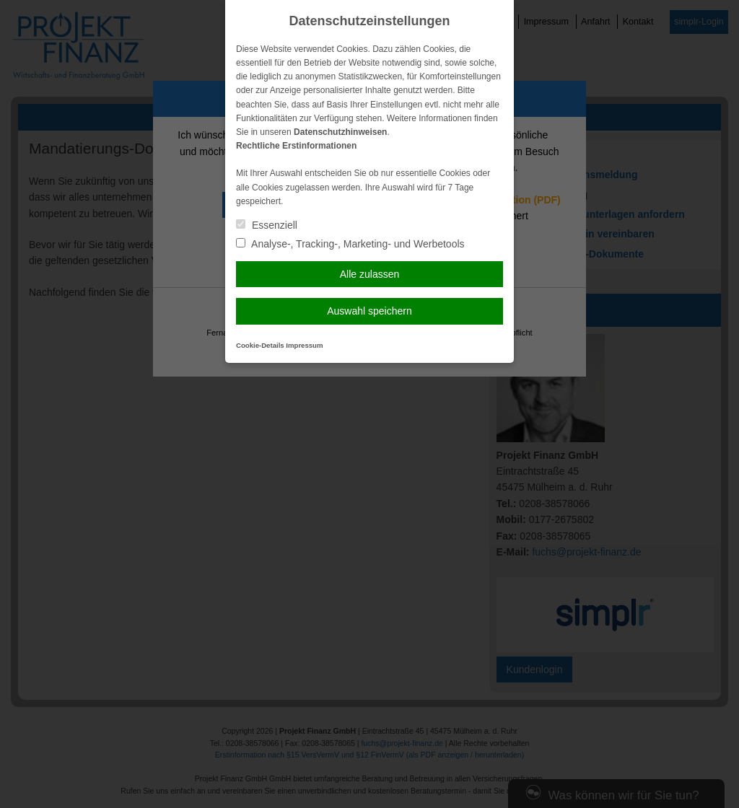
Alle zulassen (370, 274)
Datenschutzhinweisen (340, 132)
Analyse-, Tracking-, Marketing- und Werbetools (350, 244)
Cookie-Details (260, 345)
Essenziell (266, 225)
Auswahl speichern (369, 311)
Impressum (304, 345)
